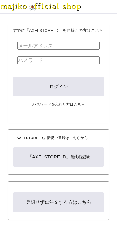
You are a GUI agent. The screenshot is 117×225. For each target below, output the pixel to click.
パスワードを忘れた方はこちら (58, 104)
